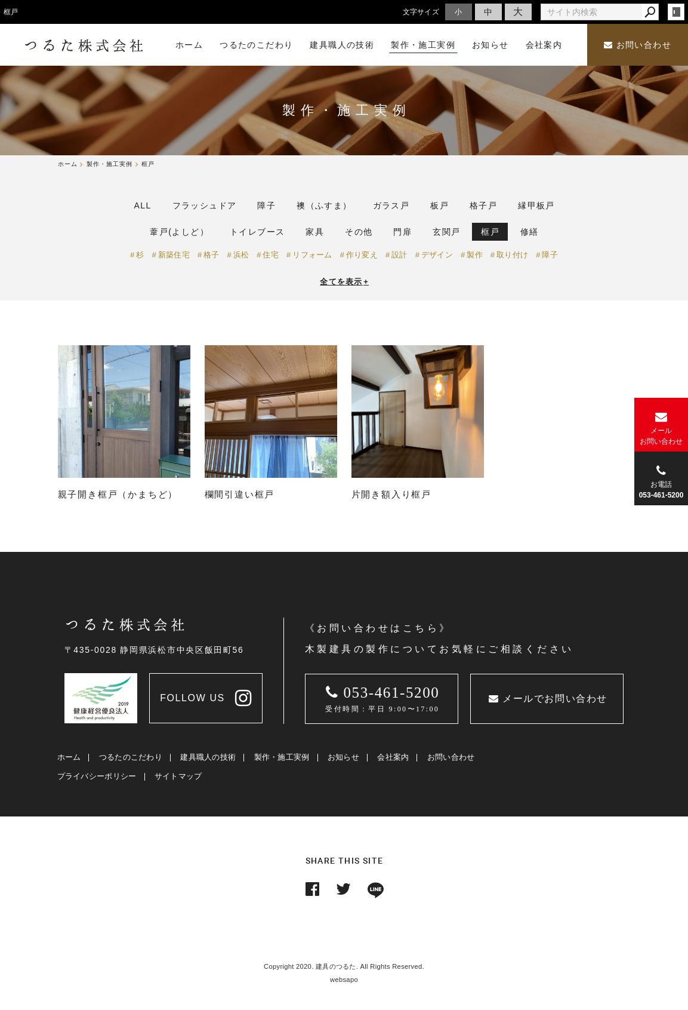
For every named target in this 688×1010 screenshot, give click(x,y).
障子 (266, 205)
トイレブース (257, 232)
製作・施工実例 (282, 757)
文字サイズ (421, 12)
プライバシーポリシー (97, 776)
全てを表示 (344, 281)
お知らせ (343, 757)
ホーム (69, 757)
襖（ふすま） (324, 205)
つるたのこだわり (130, 757)
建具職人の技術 (208, 757)
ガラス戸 (391, 205)
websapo (344, 979)
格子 (211, 254)
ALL (143, 205)
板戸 (439, 205)
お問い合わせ (637, 45)
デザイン (437, 254)
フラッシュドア (204, 205)
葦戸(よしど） (179, 232)
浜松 (241, 254)
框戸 (490, 232)
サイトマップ (178, 776)
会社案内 (393, 757)
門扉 (402, 232)
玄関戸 (446, 232)
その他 (358, 232)
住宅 (271, 254)
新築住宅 (174, 254)
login (676, 12)
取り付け (512, 254)
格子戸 (483, 205)
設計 (399, 254)
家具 (315, 232)
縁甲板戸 (536, 205)
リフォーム (312, 254)
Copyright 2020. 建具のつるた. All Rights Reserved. (344, 966)
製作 (475, 254)
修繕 (529, 232)
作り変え (362, 254)
